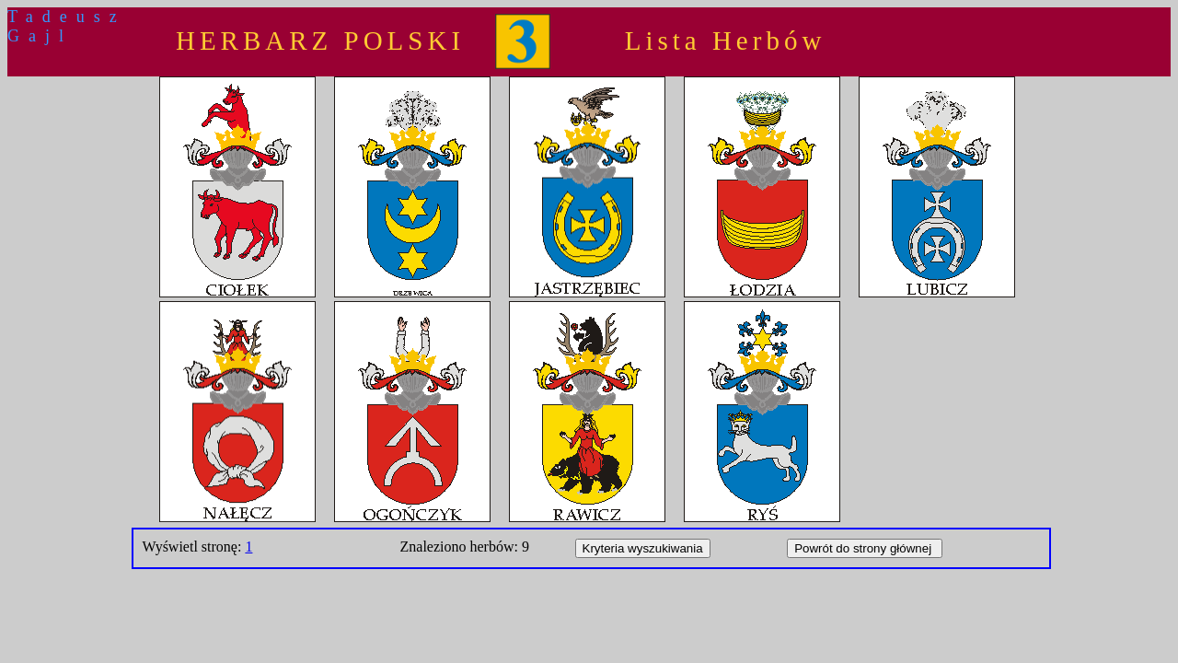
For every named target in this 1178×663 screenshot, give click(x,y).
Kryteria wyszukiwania (643, 548)
